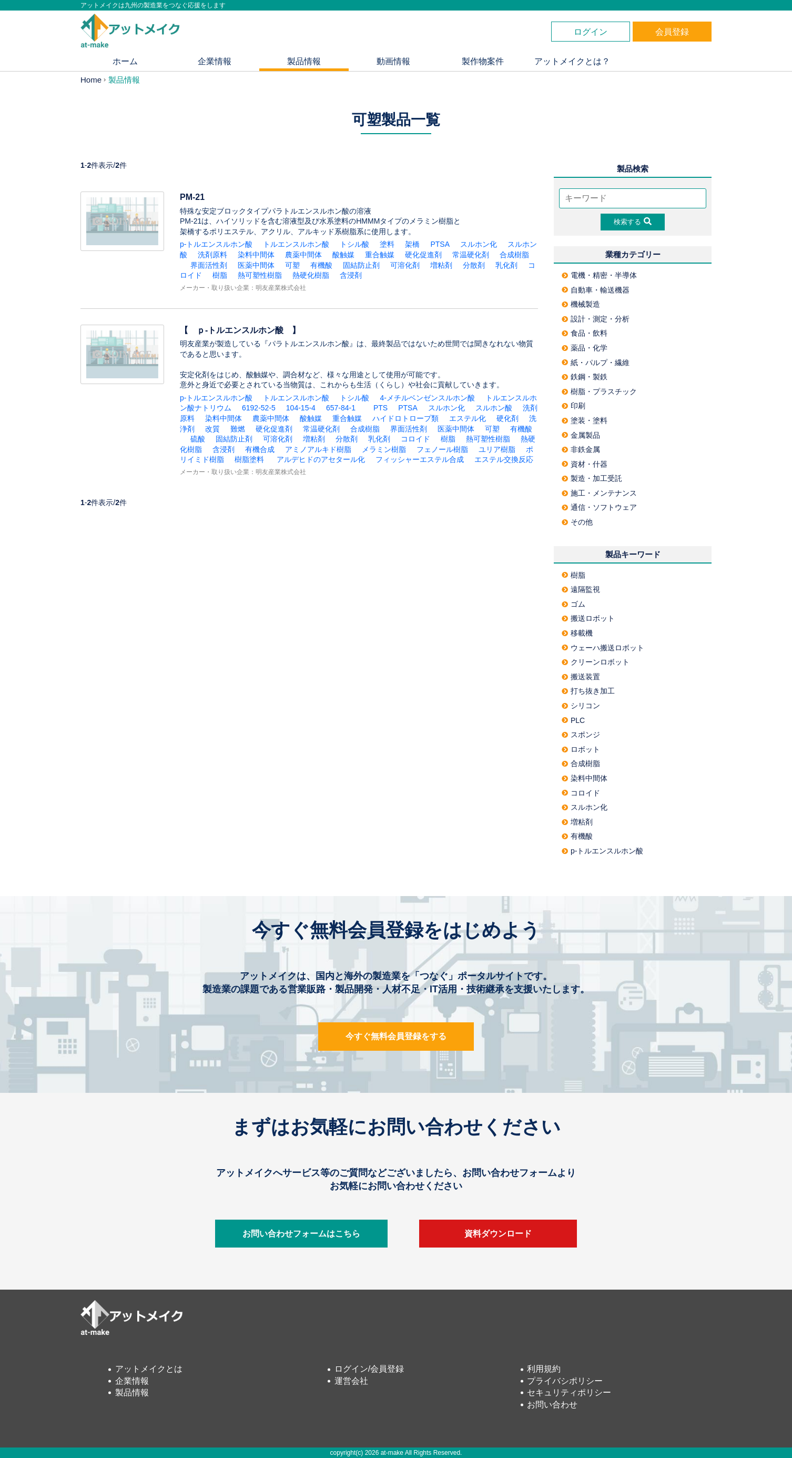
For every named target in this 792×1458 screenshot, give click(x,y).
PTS (380, 408)
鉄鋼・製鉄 (584, 377)
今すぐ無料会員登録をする (396, 1036)
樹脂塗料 (249, 459)
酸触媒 (343, 254)
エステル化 (467, 418)
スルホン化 (478, 244)
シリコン (581, 705)
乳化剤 (506, 265)
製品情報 (304, 61)
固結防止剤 (361, 265)
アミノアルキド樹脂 (318, 449)
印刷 (573, 405)
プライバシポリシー (565, 1380)
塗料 (387, 244)
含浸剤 (351, 275)
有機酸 (321, 265)
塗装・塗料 (584, 420)
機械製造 (581, 304)
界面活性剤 (208, 265)
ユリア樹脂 (497, 449)
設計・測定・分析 (595, 319)
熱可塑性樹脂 (260, 275)
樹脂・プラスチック (599, 391)
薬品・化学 (584, 348)
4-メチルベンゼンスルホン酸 (427, 398)
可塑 (292, 265)
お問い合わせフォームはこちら (301, 1233)
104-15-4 (301, 408)
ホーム (125, 61)
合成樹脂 (514, 254)
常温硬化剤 (470, 254)
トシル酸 (354, 244)
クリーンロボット (595, 662)
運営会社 (351, 1380)
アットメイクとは (148, 1368)
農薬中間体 (303, 254)
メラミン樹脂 (384, 449)
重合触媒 (379, 254)
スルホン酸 (493, 408)
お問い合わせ (552, 1404)
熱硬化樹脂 (310, 275)
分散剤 (474, 265)
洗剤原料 (212, 254)
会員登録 (672, 31)
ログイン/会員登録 (369, 1368)
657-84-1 (344, 408)
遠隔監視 (581, 589)
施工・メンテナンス (599, 493)
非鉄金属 (581, 449)
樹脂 (219, 275)
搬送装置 (581, 676)
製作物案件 (483, 61)
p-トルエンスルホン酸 (216, 244)
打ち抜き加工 (588, 691)
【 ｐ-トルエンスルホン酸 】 (244, 330)
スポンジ (581, 734)
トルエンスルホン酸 (296, 244)
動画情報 (393, 61)
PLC (573, 720)
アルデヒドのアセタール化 (320, 459)
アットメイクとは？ (572, 61)
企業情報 (214, 61)
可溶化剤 (405, 265)
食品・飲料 (584, 333)
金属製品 (581, 435)
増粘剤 (441, 265)
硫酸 (197, 439)
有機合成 (260, 449)
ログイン (590, 31)
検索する (633, 221)
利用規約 (544, 1368)
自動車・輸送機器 (595, 290)
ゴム (573, 604)
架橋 (412, 244)
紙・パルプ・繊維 (595, 362)
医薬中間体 (256, 265)
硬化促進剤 (423, 254)
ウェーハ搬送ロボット (603, 647)
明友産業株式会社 (281, 287)
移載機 (577, 633)
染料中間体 (256, 254)
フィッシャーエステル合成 (419, 459)
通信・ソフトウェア (599, 507)
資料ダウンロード (498, 1233)
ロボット (581, 749)
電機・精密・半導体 (599, 275)
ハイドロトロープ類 (405, 418)
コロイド (415, 439)
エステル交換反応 (503, 459)
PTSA (440, 244)
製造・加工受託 (592, 478)
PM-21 (192, 197)
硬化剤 (507, 418)
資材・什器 (584, 464)
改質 (212, 429)
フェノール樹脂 (442, 449)
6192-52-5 (259, 408)
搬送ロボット (588, 618)
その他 (577, 522)
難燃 (237, 429)
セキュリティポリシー (569, 1392)
